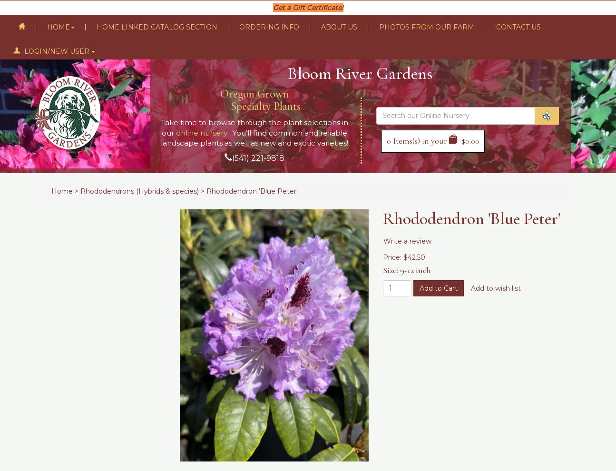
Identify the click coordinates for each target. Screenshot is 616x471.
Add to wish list (496, 288)
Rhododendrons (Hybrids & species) (139, 191)
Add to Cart (439, 288)
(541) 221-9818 (258, 158)
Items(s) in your (433, 140)
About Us (339, 27)
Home (61, 27)
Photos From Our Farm (426, 27)
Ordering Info (269, 27)
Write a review (407, 241)
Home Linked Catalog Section (157, 27)
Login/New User (54, 51)
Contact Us (518, 27)
